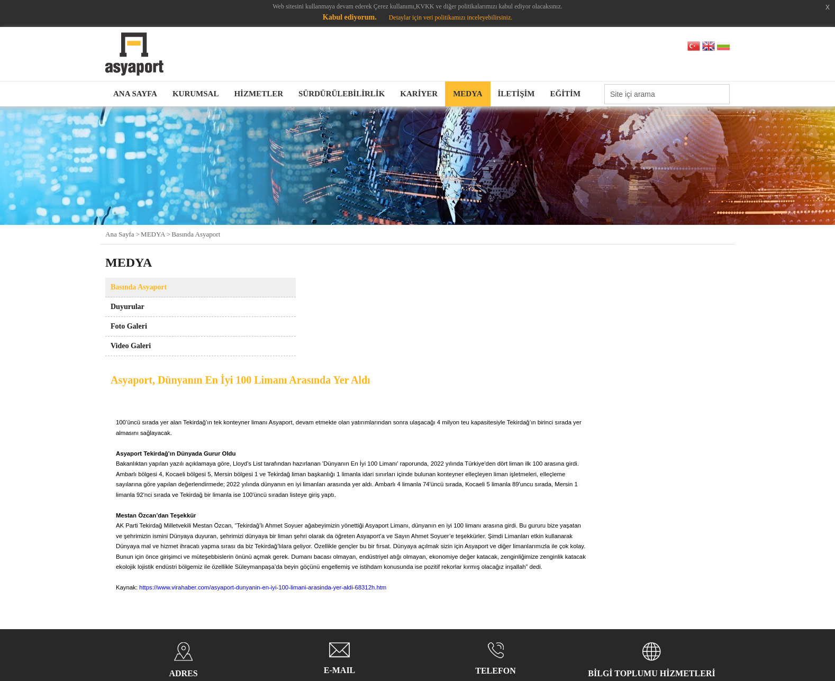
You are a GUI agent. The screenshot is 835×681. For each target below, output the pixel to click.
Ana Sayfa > (122, 234)
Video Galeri (131, 346)
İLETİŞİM (516, 93)
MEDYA (467, 93)
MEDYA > (155, 234)
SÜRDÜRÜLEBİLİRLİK (341, 93)
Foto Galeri (129, 326)
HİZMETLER (258, 93)
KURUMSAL (196, 93)
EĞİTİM (565, 93)
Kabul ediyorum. (350, 17)
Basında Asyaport (195, 234)
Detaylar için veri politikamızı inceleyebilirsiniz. (451, 17)
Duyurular (127, 307)
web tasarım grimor (692, 635)
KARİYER (419, 93)
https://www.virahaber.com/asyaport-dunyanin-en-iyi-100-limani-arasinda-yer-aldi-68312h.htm (408, 480)
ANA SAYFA (135, 93)
